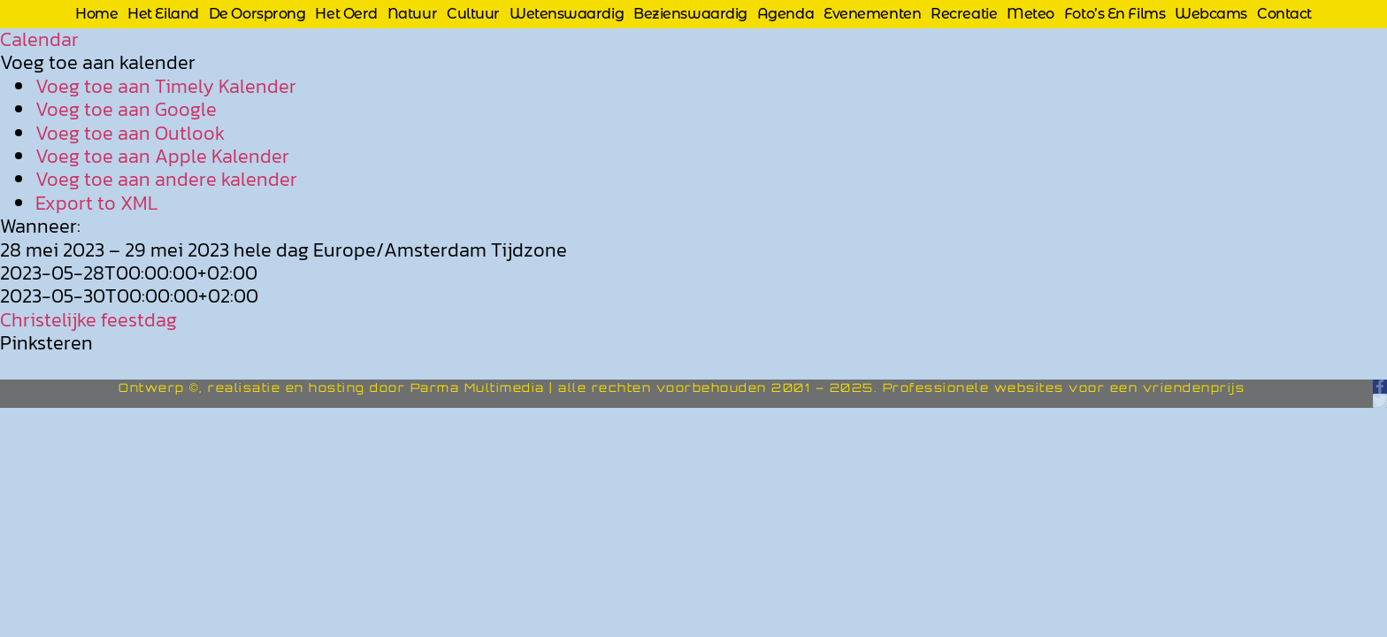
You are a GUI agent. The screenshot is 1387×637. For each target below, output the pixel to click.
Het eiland (163, 13)
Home (96, 13)
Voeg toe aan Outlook (130, 133)
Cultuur (473, 13)
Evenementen (872, 13)
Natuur (412, 13)
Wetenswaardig (567, 13)
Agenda (785, 13)
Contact (1284, 13)
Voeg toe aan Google (126, 109)
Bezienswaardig (690, 13)
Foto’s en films (1114, 13)
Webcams (1211, 13)
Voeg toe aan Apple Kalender (162, 156)
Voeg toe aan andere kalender (166, 179)
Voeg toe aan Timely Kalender (165, 86)
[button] (97, 62)
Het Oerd (346, 13)
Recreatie (964, 13)
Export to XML (96, 203)
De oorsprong (257, 13)
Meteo (1030, 13)
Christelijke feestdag (88, 319)
